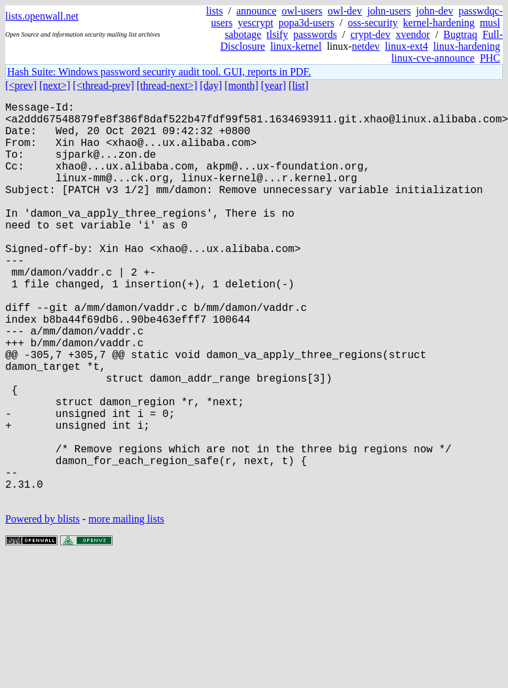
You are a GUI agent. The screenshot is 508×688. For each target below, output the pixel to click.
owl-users (301, 10)
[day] (211, 85)
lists (214, 10)
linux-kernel (295, 46)
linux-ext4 (406, 46)
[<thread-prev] (103, 85)
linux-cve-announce (433, 57)
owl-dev (344, 10)
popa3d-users (306, 22)
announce (256, 10)
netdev (366, 46)
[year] (273, 85)
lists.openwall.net (42, 16)
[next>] (54, 85)
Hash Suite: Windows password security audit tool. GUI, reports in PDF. (159, 71)
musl (490, 22)
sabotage (243, 34)
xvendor (412, 34)
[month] (242, 85)
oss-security (372, 22)
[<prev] (21, 85)
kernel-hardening (439, 22)
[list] (298, 85)
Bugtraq (460, 34)
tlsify (277, 34)
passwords (315, 34)
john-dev (435, 10)
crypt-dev (370, 34)
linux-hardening (466, 46)
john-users (389, 10)
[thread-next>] (167, 85)
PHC (490, 57)
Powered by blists (42, 607)
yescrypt (255, 22)
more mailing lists (126, 607)
